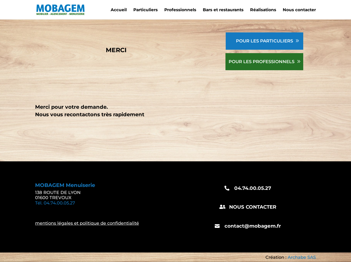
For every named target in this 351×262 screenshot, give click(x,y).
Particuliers (145, 10)
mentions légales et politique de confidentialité (87, 223)
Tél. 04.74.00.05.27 (55, 203)
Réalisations (263, 10)
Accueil (119, 10)
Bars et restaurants (223, 10)
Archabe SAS (302, 257)
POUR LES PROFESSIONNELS (261, 61)
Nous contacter (299, 10)
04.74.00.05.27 (252, 188)
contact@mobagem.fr (252, 226)
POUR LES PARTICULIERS (264, 41)
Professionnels (180, 10)
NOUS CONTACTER (252, 207)
